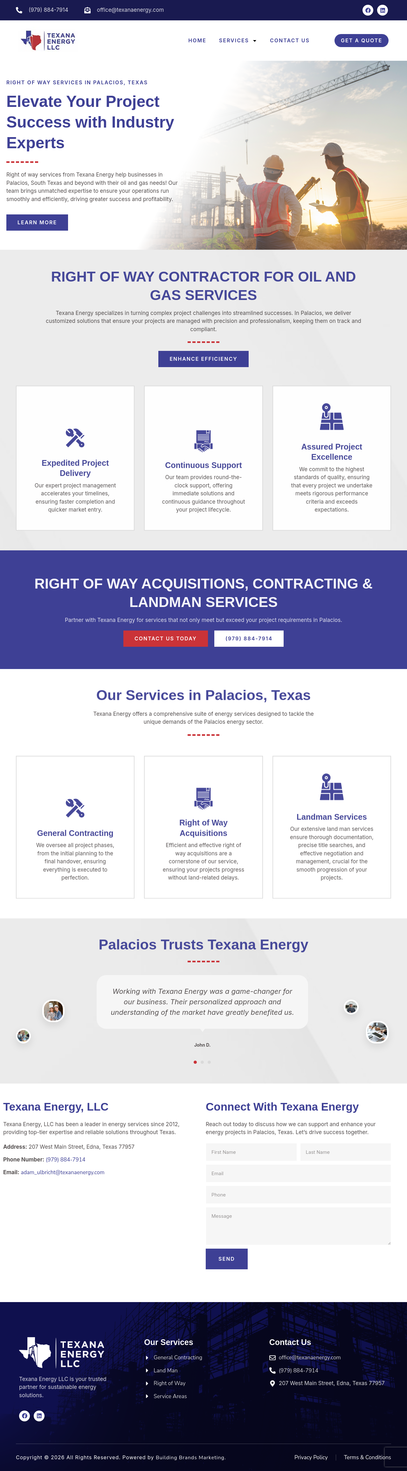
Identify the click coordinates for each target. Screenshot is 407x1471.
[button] (195, 1062)
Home (197, 40)
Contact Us (290, 40)
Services (238, 40)
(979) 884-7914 (65, 1159)
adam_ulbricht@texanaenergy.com (62, 1172)
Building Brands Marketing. (191, 1457)
